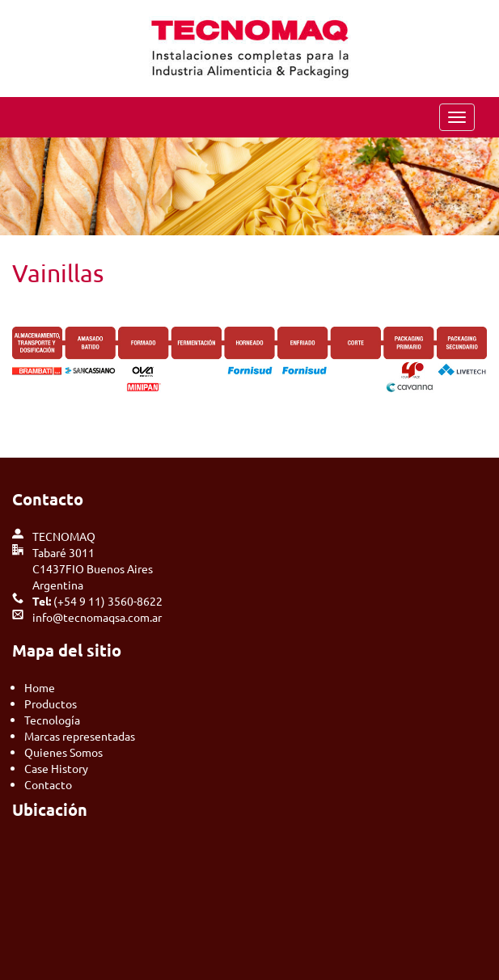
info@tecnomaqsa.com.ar (97, 617)
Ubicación (49, 809)
